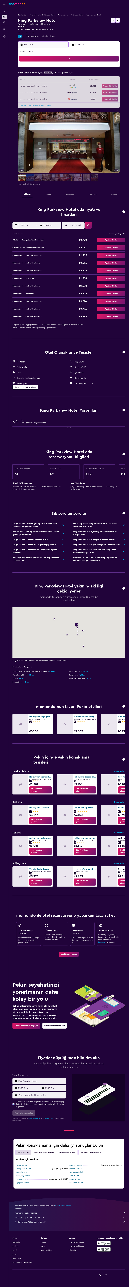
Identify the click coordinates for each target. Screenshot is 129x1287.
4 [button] (54, 68)
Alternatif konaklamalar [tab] (44, 1152)
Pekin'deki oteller (77, 15)
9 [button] (42, 74)
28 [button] (30, 92)
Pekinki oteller (63, 15)
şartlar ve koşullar (34, 1118)
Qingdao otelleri (22, 1183)
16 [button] (42, 80)
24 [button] (48, 86)
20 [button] (24, 86)
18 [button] (54, 80)
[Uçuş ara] (4, 11)
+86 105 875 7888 (26, 33)
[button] (4, 4)
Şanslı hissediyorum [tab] (67, 1152)
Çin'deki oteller (49, 15)
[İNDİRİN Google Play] (104, 1243)
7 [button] (30, 74)
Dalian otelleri (74, 1179)
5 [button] (60, 68)
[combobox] (41, 1081)
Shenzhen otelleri (76, 1183)
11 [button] (54, 74)
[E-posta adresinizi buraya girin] (42, 1095)
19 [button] (60, 80)
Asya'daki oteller (35, 15)
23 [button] (42, 86)
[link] (40, 789)
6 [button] (24, 74)
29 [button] (36, 92)
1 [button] (36, 68)
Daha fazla (119, 771)
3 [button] (48, 68)
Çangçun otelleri (76, 1172)
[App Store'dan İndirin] (104, 1249)
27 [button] (24, 92)
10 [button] (48, 74)
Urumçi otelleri (22, 1172)
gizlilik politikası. (48, 1118)
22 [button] (36, 86)
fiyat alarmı (102, 942)
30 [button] (42, 92)
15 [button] (36, 80)
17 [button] (48, 80)
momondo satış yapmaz (70, 1212)
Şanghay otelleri (75, 1165)
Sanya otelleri (21, 1179)
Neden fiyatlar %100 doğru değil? (70, 1221)
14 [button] (30, 80)
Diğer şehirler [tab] (23, 1152)
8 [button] (36, 74)
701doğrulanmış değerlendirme (40, 36)
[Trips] (4, 29)
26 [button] (60, 86)
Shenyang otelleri (23, 1176)
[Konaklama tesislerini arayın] (4, 16)
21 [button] (30, 86)
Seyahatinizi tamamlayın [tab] (91, 1152)
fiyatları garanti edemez (63, 1205)
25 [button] (54, 86)
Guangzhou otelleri (23, 1169)
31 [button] (48, 92)
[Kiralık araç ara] (4, 22)
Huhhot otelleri (75, 1169)
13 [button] (24, 80)
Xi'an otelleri (74, 1176)
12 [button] (60, 74)
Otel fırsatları (22, 15)
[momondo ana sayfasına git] (17, 4)
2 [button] (42, 68)
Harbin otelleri (21, 1165)
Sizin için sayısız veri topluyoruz (70, 1217)
